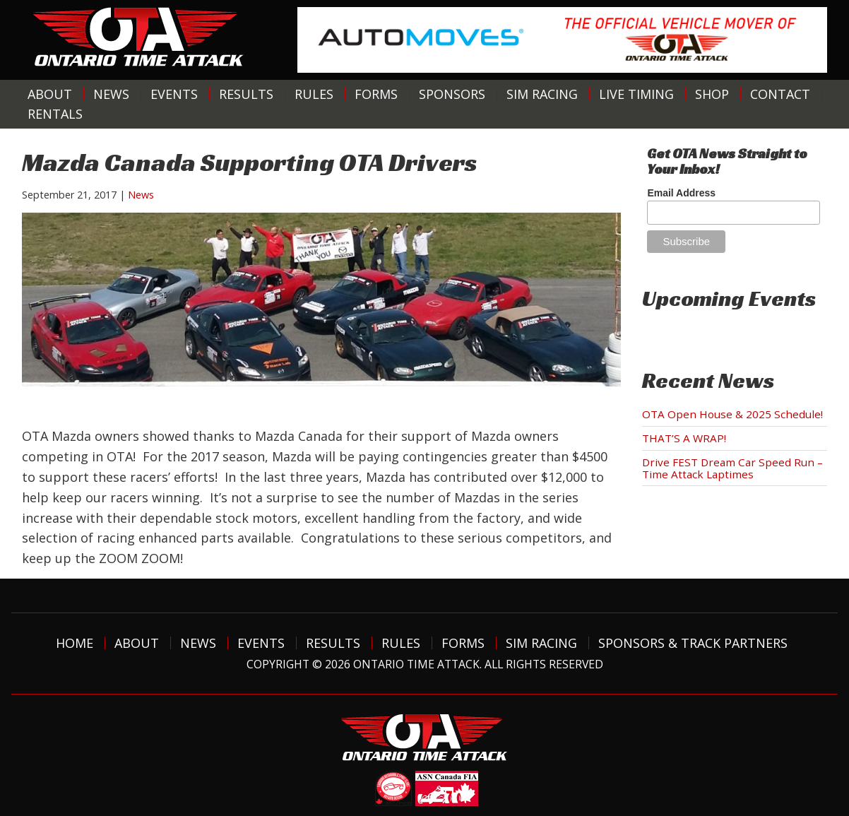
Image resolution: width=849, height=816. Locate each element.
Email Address (681, 193)
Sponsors (452, 94)
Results (246, 94)
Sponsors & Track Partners (693, 643)
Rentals (55, 113)
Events (174, 94)
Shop (712, 94)
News (111, 94)
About (50, 94)
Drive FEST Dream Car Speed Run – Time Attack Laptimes (732, 468)
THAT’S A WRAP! (684, 438)
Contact (780, 94)
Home (74, 643)
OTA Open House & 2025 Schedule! (732, 414)
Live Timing (636, 94)
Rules (314, 94)
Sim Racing (542, 94)
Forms (376, 94)
